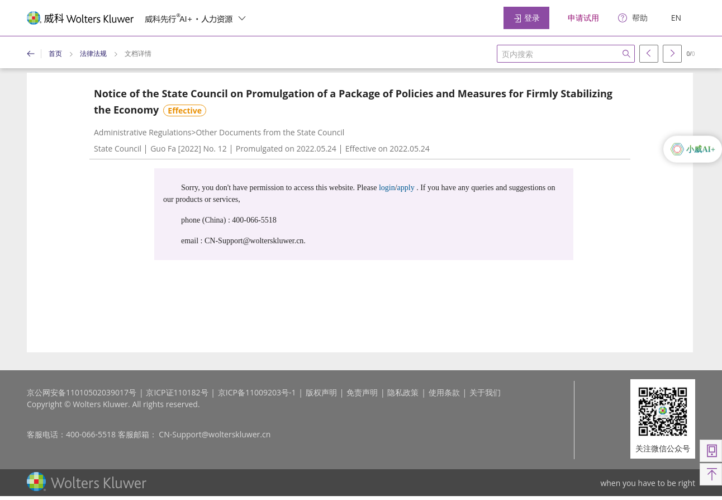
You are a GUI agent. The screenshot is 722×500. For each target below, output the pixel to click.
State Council (117, 148)
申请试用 (583, 17)
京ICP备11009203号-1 (257, 392)
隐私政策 (403, 392)
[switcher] (242, 18)
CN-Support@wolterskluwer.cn (214, 434)
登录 (526, 17)
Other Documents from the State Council (270, 132)
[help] (633, 18)
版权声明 (321, 392)
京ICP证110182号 (177, 392)
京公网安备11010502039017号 (81, 392)
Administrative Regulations (142, 132)
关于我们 (485, 392)
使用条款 (444, 392)
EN (676, 17)
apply (406, 187)
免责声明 (362, 392)
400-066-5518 (91, 434)
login (387, 187)
